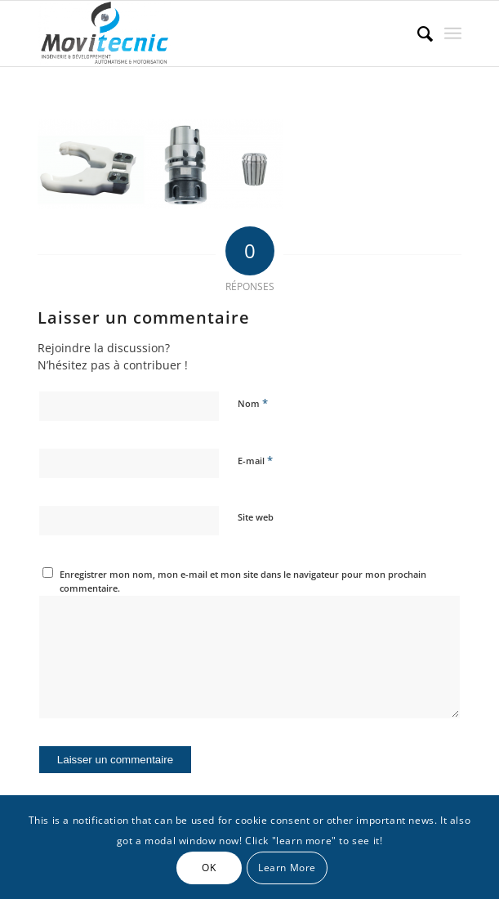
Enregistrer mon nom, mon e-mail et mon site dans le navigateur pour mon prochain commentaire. (243, 581)
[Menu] (452, 33)
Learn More (287, 867)
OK (209, 867)
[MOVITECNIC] (207, 33)
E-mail (255, 460)
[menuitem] (417, 33)
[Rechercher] (417, 33)
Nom (253, 403)
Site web (256, 517)
